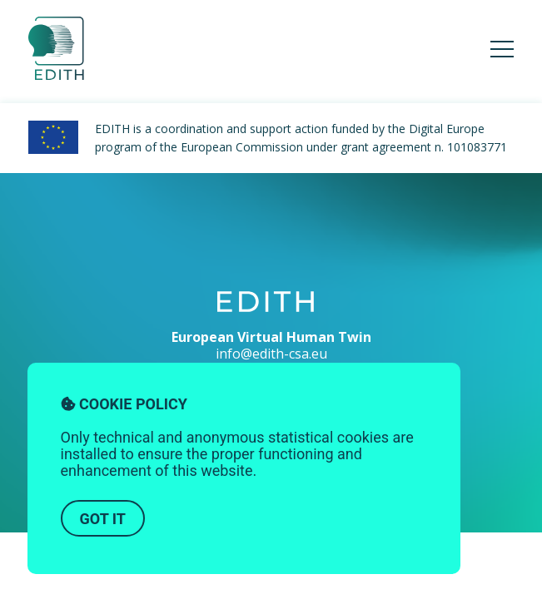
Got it (103, 518)
